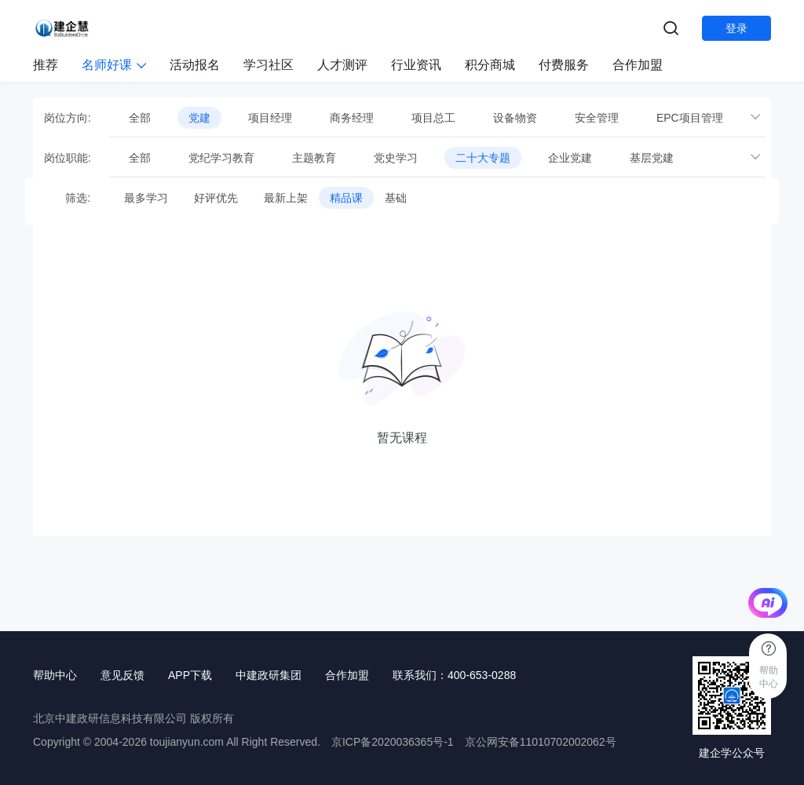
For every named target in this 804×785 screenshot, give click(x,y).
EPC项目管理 (689, 117)
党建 (199, 117)
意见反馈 (122, 675)
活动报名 (195, 64)
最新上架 (286, 198)
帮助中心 (55, 675)
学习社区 (268, 64)
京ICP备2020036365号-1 (392, 742)
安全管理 (597, 117)
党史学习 (396, 158)
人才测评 (342, 64)
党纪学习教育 (221, 158)
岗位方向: (67, 117)
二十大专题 (482, 158)
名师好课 (114, 64)
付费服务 (564, 64)
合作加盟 (637, 64)
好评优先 (216, 198)
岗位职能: (67, 158)
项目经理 (270, 117)
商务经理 (352, 117)
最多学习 (146, 198)
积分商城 (490, 64)
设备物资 (515, 117)
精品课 (346, 198)
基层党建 (652, 158)
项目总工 (433, 117)
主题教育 (314, 158)
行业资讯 (416, 64)
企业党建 (570, 158)
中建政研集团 (269, 675)
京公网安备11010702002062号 (540, 742)
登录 (736, 28)
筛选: (67, 198)
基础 (396, 198)
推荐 (45, 64)
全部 (140, 117)
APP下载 (190, 675)
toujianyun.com (187, 742)
